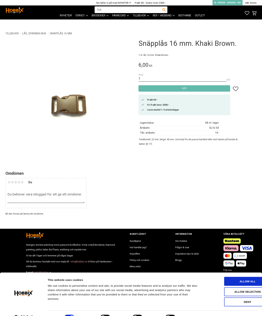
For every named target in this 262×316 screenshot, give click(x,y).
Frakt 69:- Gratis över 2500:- (150, 2)
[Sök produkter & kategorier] (129, 13)
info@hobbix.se (79, 261)
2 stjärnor (12, 182)
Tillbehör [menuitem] (139, 21)
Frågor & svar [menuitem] (182, 247)
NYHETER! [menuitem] (66, 21)
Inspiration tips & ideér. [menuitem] (187, 253)
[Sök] (164, 13)
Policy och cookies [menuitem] (139, 260)
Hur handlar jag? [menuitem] (138, 247)
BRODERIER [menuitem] (98, 21)
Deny (231, 293)
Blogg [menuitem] (178, 260)
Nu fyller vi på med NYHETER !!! (113, 2)
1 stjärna (9, 182)
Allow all (232, 272)
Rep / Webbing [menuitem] (162, 21)
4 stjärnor (19, 182)
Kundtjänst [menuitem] (135, 241)
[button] (247, 13)
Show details (190, 308)
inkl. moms (251, 2)
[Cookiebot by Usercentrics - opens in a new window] (23, 309)
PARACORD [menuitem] (119, 21)
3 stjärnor (15, 182)
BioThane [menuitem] (184, 21)
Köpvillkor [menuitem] (135, 253)
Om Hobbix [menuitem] (181, 241)
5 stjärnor (22, 182)
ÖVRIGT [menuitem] (80, 21)
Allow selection (232, 282)
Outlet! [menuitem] (200, 21)
